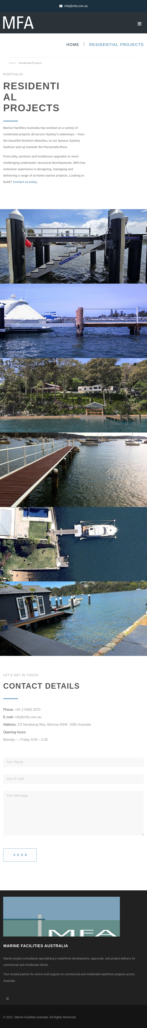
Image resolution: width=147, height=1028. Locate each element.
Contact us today (25, 182)
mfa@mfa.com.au (28, 717)
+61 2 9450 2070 (27, 709)
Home (73, 45)
